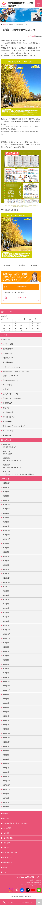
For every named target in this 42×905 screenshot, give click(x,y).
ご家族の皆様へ (8, 838)
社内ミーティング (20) (10, 376)
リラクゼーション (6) (11, 367)
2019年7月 (6, 703)
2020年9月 (6, 643)
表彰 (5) (6, 408)
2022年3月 (6, 565)
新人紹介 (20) (8, 349)
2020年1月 (6, 677)
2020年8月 (6, 647)
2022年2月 (6, 570)
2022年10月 (6, 539)
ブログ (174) (7, 340)
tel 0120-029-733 (22, 287)
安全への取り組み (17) (11, 399)
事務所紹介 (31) (8, 358)
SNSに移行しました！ (22, 446)
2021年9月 (6, 591)
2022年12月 (6, 531)
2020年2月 (6, 673)
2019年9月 (6, 695)
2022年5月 (6, 557)
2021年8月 (6, 595)
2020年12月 (6, 630)
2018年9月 (6, 747)
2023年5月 (6, 518)
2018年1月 (6, 777)
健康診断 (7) (7, 403)
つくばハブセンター (10, 853)
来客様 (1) (7, 436)
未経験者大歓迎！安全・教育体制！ (15, 823)
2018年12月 (6, 734)
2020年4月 (6, 664)
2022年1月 (6, 574)
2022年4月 (6, 561)
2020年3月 (6, 669)
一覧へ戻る (21, 265)
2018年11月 (6, 738)
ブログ (29, 36)
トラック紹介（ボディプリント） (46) (16, 372)
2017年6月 (6, 807)
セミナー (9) (7, 422)
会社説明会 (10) (9, 417)
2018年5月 (6, 764)
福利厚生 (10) (8, 363)
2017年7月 (6, 803)
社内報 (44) (7, 354)
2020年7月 (6, 652)
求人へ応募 (22, 298)
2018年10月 (6, 742)
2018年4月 (6, 768)
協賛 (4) (6, 389)
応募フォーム (8, 858)
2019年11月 (6, 686)
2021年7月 (6, 600)
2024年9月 (6, 492)
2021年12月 (6, 578)
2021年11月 (6, 583)
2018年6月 (6, 759)
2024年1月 (6, 500)
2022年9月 (6, 544)
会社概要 (6, 833)
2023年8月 (6, 513)
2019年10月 (6, 690)
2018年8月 (6, 751)
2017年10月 (6, 790)
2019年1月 (6, 729)
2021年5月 (6, 608)
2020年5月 (6, 660)
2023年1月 (6, 526)
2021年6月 (6, 604)
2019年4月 (6, 716)
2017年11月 (6, 785)
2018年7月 (6, 755)
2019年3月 (6, 721)
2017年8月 (6, 798)
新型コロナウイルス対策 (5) (14, 426)
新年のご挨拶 (22, 452)
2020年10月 (6, 639)
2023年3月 (6, 522)
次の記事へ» (35, 265)
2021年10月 (6, 587)
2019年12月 (6, 682)
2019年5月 (6, 712)
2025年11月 (6, 483)
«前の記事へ (7, 265)
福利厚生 (6, 848)
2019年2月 (6, 725)
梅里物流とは (8, 819)
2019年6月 (6, 708)
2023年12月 (6, 505)
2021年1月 (6, 626)
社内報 (33, 36)
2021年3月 (6, 617)
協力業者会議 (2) (9, 413)
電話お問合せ (9, 902)
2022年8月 (6, 548)
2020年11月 (6, 634)
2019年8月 (6, 699)
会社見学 (6, 843)
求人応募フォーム (27, 902)
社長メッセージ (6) (10, 394)
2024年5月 (6, 496)
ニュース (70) (7, 385)
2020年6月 (6, 656)
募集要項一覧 (8, 863)
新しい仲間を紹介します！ (22, 459)
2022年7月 (6, 552)
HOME (5, 24)
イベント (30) (8, 344)
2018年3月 (6, 772)
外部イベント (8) (9, 431)
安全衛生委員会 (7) (10, 381)
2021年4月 (6, 613)
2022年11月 (6, 535)
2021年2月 (6, 621)
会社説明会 (7, 828)
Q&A (5, 867)
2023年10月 (6, 509)
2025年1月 (6, 488)
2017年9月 (6, 794)
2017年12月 (6, 781)
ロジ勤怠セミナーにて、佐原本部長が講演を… (22, 473)
